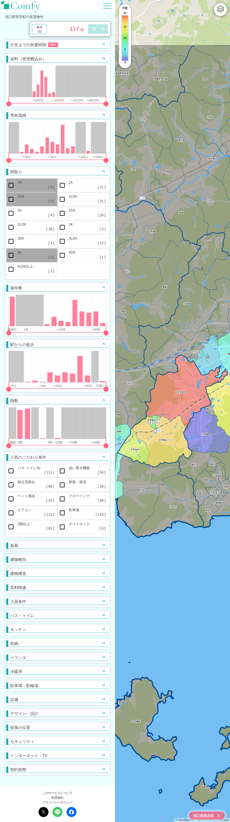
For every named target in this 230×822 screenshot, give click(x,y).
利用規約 (58, 797)
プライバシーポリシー (57, 802)
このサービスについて (57, 793)
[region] (172, 411)
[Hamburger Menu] (107, 5)
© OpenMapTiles (185, 819)
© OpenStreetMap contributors (212, 819)
